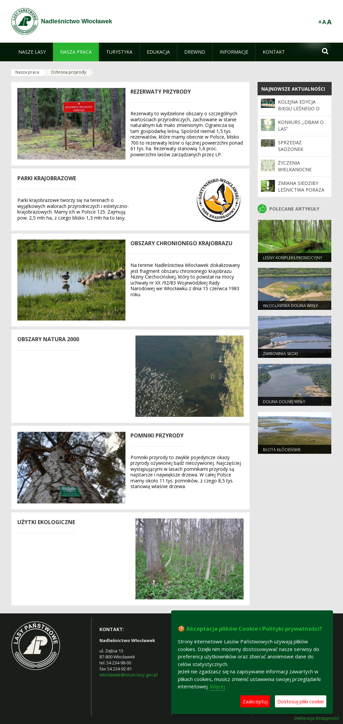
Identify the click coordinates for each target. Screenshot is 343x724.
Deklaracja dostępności (316, 718)
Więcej (217, 686)
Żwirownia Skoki (280, 354)
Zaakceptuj (255, 701)
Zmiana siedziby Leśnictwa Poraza (301, 186)
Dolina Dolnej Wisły (284, 401)
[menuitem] (32, 52)
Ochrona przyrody (68, 72)
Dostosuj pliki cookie (300, 701)
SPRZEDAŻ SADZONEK (290, 145)
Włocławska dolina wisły (290, 306)
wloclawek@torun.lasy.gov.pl (128, 675)
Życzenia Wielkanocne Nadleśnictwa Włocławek (296, 173)
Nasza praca (27, 72)
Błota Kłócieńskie (282, 449)
